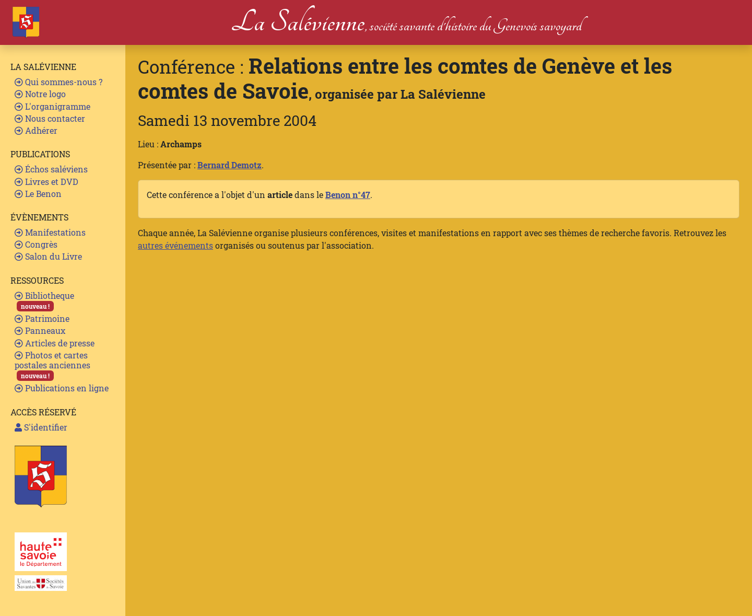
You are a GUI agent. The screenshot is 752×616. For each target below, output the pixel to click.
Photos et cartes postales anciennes (52, 365)
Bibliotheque (44, 300)
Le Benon (38, 193)
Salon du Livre (48, 256)
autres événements (175, 245)
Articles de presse (55, 343)
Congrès (36, 244)
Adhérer (36, 130)
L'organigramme (52, 106)
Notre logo (40, 93)
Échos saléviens (51, 169)
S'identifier (41, 427)
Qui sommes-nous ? (58, 81)
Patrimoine (42, 318)
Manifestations (50, 232)
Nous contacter (50, 118)
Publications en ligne (62, 387)
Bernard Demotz (229, 164)
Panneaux (40, 330)
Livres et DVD (46, 181)
